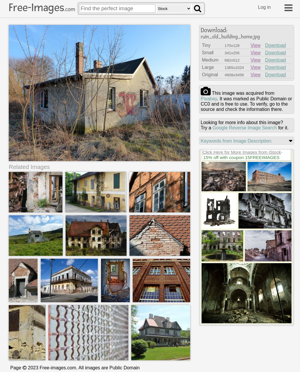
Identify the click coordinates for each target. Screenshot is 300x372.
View (255, 45)
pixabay (209, 98)
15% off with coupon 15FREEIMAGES (241, 157)
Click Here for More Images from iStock (241, 152)
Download (275, 45)
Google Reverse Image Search (244, 127)
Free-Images (42, 7)
